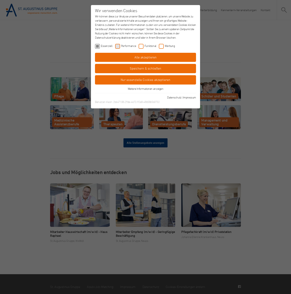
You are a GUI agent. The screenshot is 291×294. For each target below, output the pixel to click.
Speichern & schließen (145, 68)
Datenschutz (174, 97)
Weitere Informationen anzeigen (145, 88)
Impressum (189, 97)
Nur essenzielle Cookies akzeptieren (145, 79)
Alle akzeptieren (145, 57)
